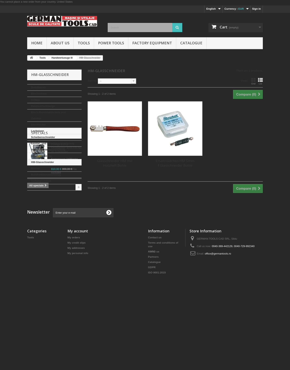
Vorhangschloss (41, 180)
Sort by (92, 80)
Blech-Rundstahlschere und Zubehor (48, 115)
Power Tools (111, 43)
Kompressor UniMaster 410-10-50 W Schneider (66, 217)
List (260, 81)
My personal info (77, 321)
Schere (35, 99)
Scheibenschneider (43, 137)
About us (60, 43)
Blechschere (39, 93)
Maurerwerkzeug (41, 155)
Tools (84, 43)
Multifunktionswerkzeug (46, 174)
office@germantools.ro (218, 321)
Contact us (155, 305)
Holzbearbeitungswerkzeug (48, 149)
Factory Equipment (152, 43)
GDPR (152, 335)
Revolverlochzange (43, 106)
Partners (153, 325)
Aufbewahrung (40, 187)
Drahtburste (38, 87)
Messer (35, 168)
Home (36, 43)
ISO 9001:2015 (157, 340)
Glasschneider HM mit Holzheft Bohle (115, 163)
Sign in (256, 8)
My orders (73, 305)
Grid (253, 81)
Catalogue (191, 43)
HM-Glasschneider (42, 162)
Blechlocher (38, 124)
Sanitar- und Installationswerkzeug (52, 143)
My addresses (76, 316)
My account (77, 299)
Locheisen (37, 130)
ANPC (151, 347)
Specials (39, 202)
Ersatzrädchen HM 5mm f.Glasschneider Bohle (175, 163)
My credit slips (76, 311)
